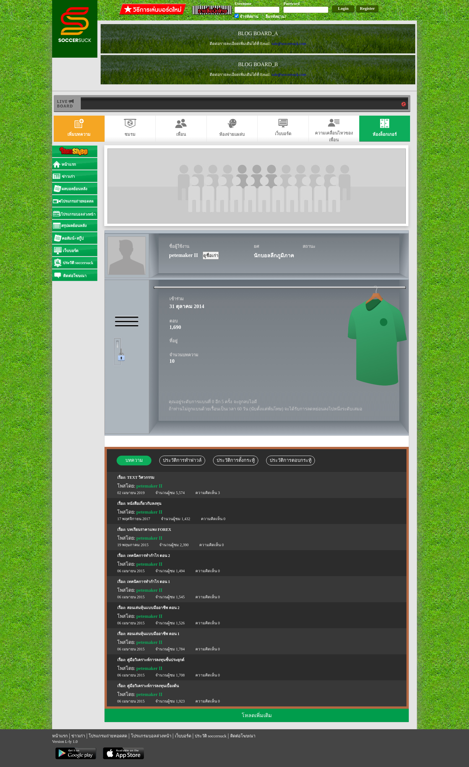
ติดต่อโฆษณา (242, 735)
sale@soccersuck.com (289, 43)
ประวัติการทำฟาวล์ (182, 460)
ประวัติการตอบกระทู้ (290, 460)
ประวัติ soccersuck (210, 735)
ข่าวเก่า (78, 735)
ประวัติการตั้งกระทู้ (236, 460)
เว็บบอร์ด (183, 735)
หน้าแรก (60, 735)
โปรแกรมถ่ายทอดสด (108, 735)
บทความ (134, 460)
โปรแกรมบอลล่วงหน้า (151, 735)
